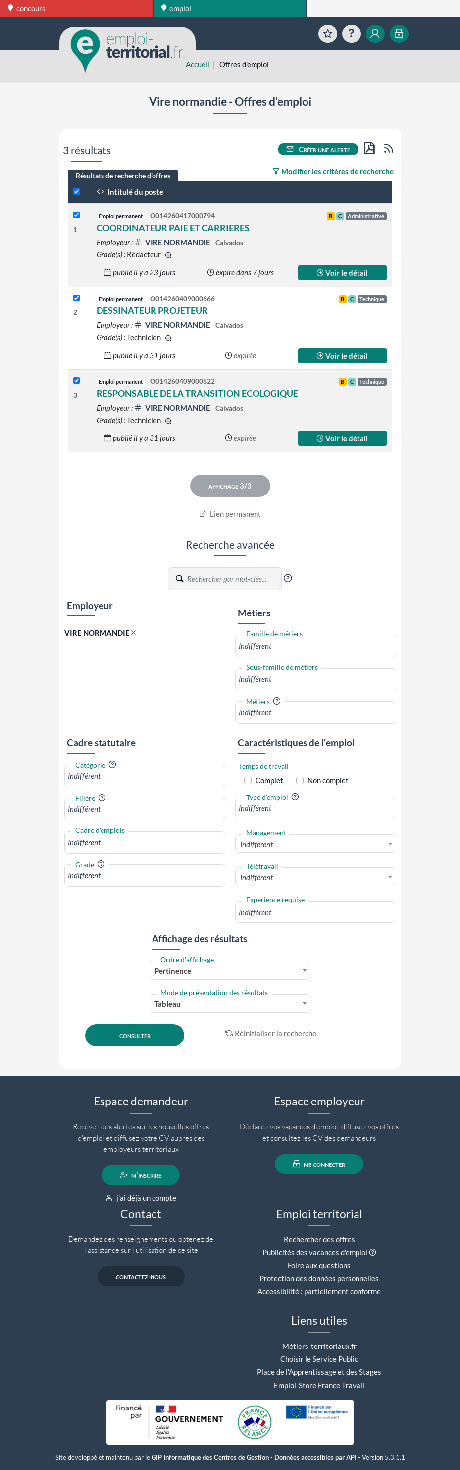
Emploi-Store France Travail (319, 1385)
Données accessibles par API (315, 1457)
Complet (269, 780)
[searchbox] (316, 646)
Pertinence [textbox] (172, 970)
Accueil (197, 64)
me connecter (319, 1164)
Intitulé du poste (130, 191)
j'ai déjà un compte (140, 1197)
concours (27, 8)
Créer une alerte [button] (318, 149)
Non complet (328, 780)
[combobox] (316, 646)
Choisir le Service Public (319, 1358)
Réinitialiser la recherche (270, 1033)
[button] (287, 578)
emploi (176, 8)
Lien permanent (230, 513)
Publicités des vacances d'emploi (314, 1252)
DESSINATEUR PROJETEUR (152, 310)
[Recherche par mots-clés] (234, 579)
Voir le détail (342, 272)
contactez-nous (141, 1276)
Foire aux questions (319, 1265)
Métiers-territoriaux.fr (319, 1346)
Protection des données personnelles (319, 1278)
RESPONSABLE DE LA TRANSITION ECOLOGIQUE (197, 393)
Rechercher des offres (319, 1239)
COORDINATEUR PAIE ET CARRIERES (173, 227)
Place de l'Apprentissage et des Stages (319, 1371)
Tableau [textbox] (167, 1003)
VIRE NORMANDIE (173, 242)
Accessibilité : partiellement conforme (319, 1291)
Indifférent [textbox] (256, 844)
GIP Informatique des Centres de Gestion (210, 1457)
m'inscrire (140, 1175)
